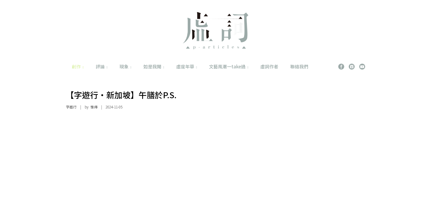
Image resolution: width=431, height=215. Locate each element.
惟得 (94, 106)
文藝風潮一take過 (228, 66)
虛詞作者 (269, 66)
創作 (78, 66)
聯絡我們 (299, 66)
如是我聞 (153, 66)
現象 (125, 66)
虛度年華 (186, 66)
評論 (102, 66)
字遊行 (71, 106)
